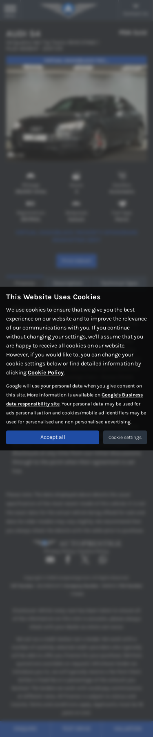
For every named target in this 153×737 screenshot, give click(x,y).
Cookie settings (125, 437)
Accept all (52, 437)
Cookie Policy (46, 372)
